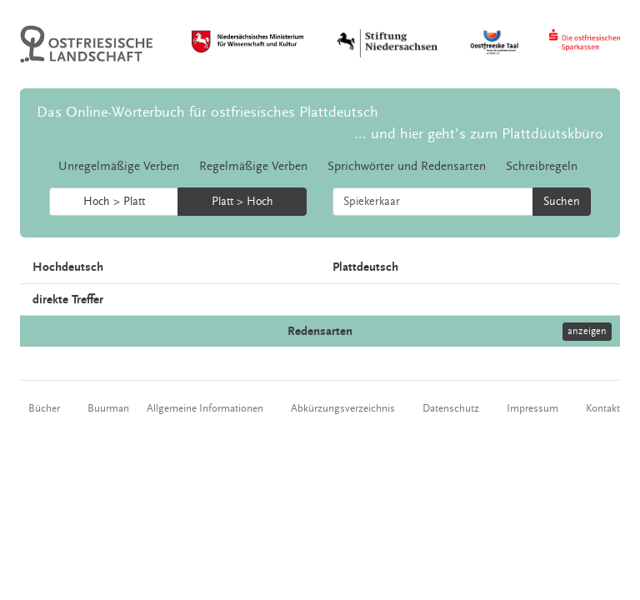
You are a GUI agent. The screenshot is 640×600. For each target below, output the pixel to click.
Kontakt (603, 408)
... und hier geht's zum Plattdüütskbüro (478, 133)
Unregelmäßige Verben (118, 166)
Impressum (532, 408)
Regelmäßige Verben (253, 166)
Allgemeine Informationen (205, 408)
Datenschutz (450, 408)
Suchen (561, 201)
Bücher (44, 408)
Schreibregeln (542, 166)
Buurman (108, 408)
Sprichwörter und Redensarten (407, 166)
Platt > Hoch (242, 201)
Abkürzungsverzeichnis (343, 408)
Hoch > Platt (114, 201)
